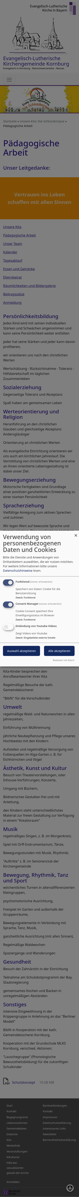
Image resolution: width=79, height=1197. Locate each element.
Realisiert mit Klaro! (63, 660)
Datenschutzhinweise (17, 570)
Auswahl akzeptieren (21, 651)
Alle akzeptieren (59, 651)
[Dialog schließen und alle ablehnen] (76, 533)
